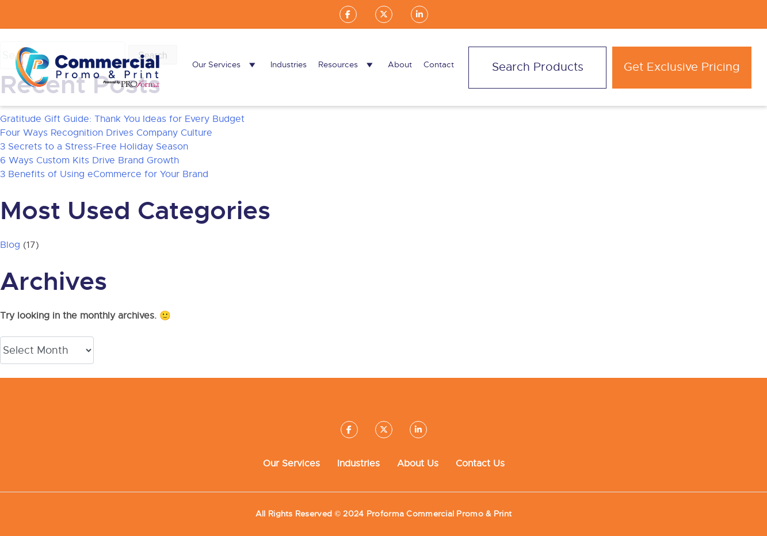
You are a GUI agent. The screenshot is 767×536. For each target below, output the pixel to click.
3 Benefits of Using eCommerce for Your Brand (104, 174)
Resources (347, 64)
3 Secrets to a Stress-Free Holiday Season (94, 146)
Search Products (537, 67)
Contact (438, 64)
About (400, 64)
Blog (10, 245)
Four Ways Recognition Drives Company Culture (106, 133)
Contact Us (480, 463)
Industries (288, 64)
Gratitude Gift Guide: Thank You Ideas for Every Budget (122, 119)
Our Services (225, 64)
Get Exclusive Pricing (682, 67)
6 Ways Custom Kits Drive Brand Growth (89, 160)
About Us (417, 463)
